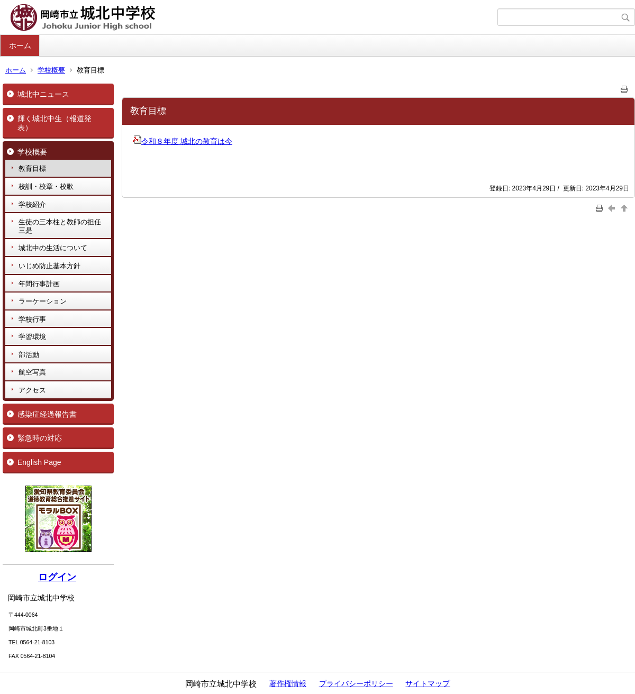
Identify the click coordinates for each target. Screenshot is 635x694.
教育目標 (32, 168)
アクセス (32, 390)
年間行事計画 (39, 284)
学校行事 (32, 319)
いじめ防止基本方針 (49, 266)
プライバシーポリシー (356, 683)
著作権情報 (287, 683)
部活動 (29, 355)
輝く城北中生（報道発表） (54, 123)
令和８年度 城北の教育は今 (182, 141)
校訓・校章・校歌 (46, 186)
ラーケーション (43, 301)
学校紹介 (32, 204)
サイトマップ (427, 683)
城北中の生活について (53, 248)
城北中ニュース (43, 94)
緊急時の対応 (39, 438)
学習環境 (32, 337)
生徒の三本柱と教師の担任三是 (60, 226)
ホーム (20, 45)
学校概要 (51, 70)
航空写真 (32, 372)
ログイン (57, 577)
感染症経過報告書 (47, 414)
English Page (39, 462)
